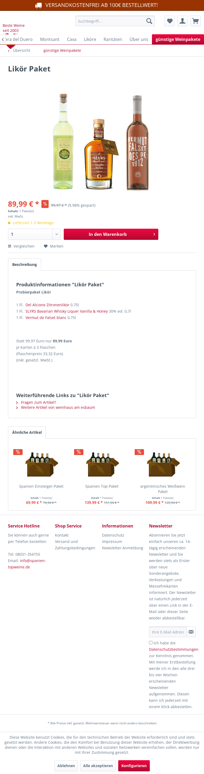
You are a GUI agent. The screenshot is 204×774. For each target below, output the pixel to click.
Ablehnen (66, 765)
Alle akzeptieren (98, 765)
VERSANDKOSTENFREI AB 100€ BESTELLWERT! (96, 4)
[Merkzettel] (169, 21)
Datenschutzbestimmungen (173, 649)
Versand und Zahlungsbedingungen (75, 544)
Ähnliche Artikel (27, 432)
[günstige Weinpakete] (178, 39)
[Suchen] (149, 21)
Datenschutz (113, 535)
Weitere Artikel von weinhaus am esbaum (55, 407)
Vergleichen (21, 246)
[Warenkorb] (195, 21)
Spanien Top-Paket (101, 486)
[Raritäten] (113, 39)
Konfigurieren (134, 765)
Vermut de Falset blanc (46, 317)
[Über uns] (139, 39)
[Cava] (71, 39)
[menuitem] (115, 21)
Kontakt (62, 535)
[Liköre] (90, 39)
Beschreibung (24, 264)
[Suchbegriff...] (115, 21)
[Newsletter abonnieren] (191, 632)
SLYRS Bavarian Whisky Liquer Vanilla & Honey (67, 311)
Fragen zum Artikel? (36, 402)
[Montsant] (49, 39)
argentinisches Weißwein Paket (162, 489)
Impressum (112, 541)
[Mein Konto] (182, 21)
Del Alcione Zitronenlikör (47, 304)
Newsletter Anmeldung (122, 547)
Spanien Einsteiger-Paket (41, 486)
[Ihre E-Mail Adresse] (168, 632)
